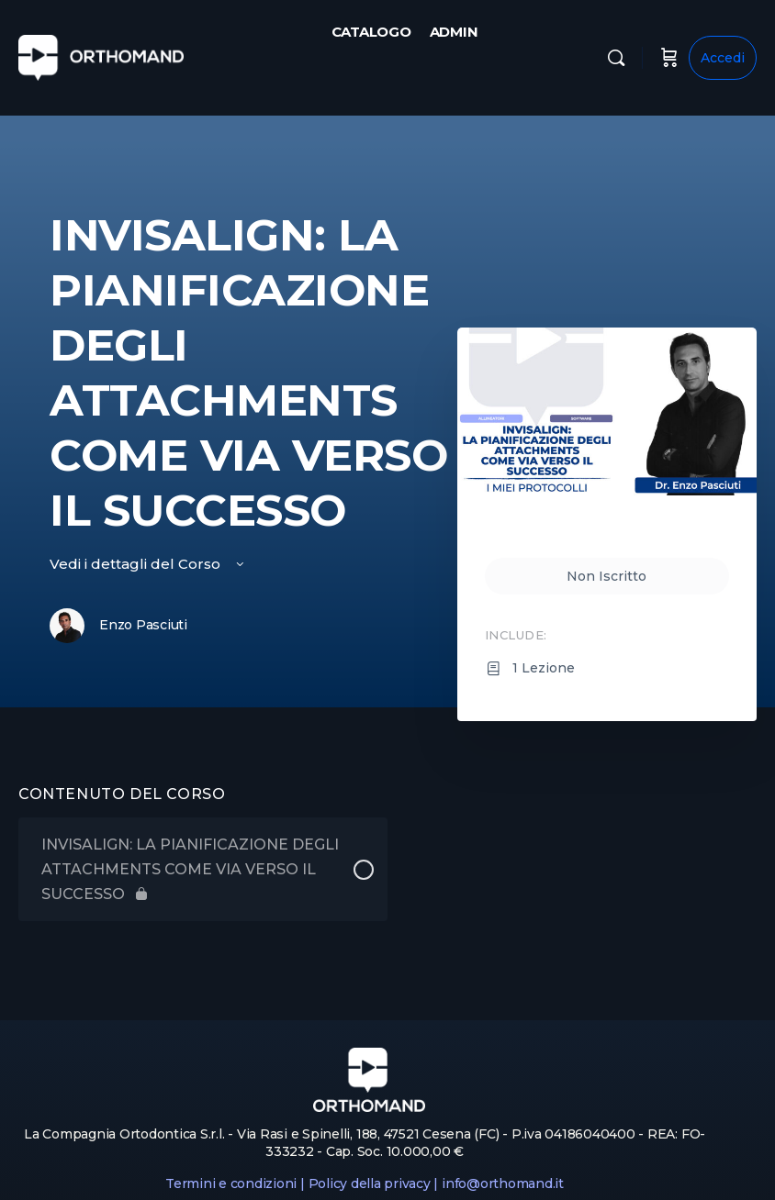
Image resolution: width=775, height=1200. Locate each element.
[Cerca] (616, 58)
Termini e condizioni (231, 1183)
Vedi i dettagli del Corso (148, 563)
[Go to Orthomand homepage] (101, 55)
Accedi (723, 58)
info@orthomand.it (503, 1183)
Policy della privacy (370, 1183)
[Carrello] (669, 58)
